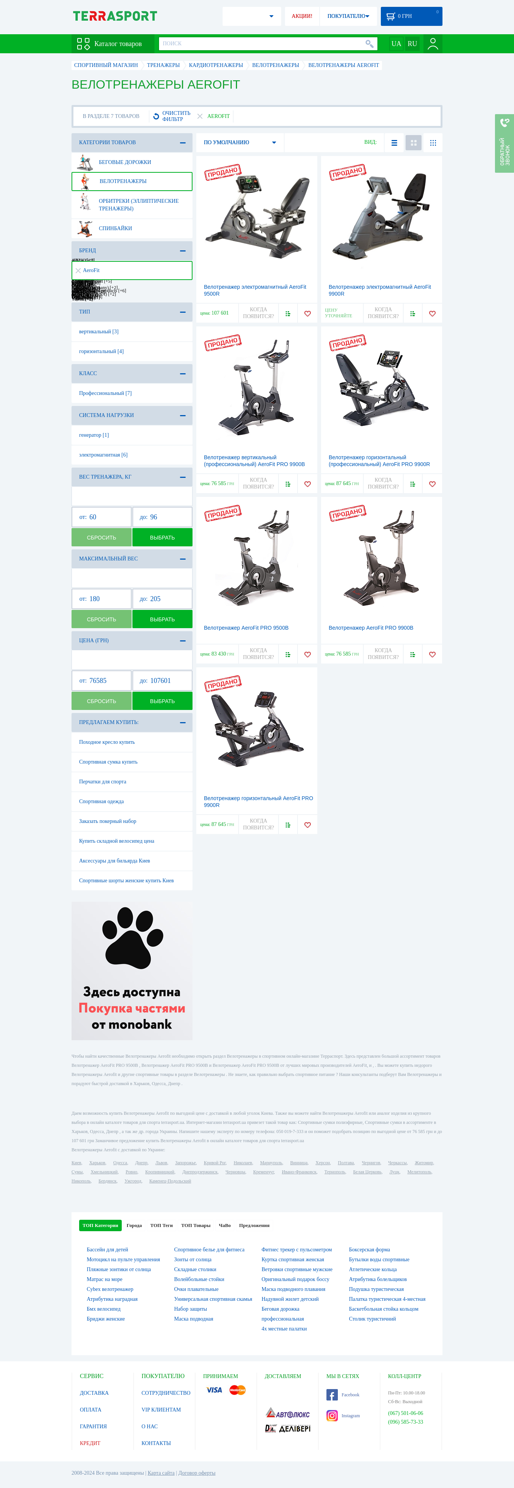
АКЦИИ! (302, 16)
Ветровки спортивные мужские (297, 1269)
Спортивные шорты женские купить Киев (126, 880)
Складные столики (195, 1269)
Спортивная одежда (101, 801)
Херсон (322, 1162)
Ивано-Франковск (299, 1171)
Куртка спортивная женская (293, 1259)
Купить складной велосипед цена (116, 841)
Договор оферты (197, 1473)
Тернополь (335, 1171)
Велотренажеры (111, 181)
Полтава (346, 1162)
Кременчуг (263, 1171)
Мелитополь (419, 1171)
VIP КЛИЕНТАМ (161, 1410)
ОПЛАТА (91, 1410)
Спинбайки (104, 228)
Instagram (343, 1415)
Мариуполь (271, 1162)
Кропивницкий (159, 1171)
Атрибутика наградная (112, 1299)
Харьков (97, 1162)
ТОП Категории (100, 1225)
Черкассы (397, 1162)
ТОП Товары (195, 1225)
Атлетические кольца (373, 1269)
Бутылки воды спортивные (379, 1259)
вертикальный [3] (99, 331)
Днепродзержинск (200, 1171)
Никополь (81, 1181)
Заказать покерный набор (107, 821)
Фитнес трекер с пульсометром (297, 1249)
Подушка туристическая (376, 1289)
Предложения (254, 1225)
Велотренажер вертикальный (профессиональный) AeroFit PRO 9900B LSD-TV (254, 464)
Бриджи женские (106, 1319)
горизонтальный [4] (101, 351)
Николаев (243, 1162)
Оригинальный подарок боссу (295, 1279)
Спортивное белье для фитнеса (209, 1249)
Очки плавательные (196, 1289)
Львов (161, 1162)
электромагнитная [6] (103, 455)
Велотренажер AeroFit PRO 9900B (371, 628)
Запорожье (185, 1162)
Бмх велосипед (104, 1309)
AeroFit (88, 270)
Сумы (77, 1171)
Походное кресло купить (107, 742)
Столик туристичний (372, 1319)
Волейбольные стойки (199, 1279)
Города (134, 1225)
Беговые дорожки (113, 162)
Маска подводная (193, 1319)
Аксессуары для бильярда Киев (114, 861)
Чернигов (371, 1162)
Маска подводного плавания (294, 1289)
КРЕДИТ (90, 1443)
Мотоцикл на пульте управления (123, 1259)
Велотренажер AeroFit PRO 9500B (246, 628)
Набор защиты (190, 1309)
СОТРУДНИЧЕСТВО (166, 1393)
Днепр (141, 1162)
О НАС (150, 1426)
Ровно (131, 1171)
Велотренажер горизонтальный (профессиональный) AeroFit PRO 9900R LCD (379, 464)
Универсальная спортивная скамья (213, 1299)
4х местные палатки (284, 1329)
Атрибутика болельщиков (378, 1279)
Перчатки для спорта (102, 782)
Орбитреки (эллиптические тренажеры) (127, 202)
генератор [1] (94, 435)
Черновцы (235, 1171)
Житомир (424, 1162)
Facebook (343, 1394)
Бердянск (107, 1181)
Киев (76, 1162)
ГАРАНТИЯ (93, 1426)
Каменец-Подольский (170, 1181)
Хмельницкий (104, 1171)
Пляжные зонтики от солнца (119, 1269)
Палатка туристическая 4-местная (387, 1299)
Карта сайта (161, 1473)
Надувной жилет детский (290, 1299)
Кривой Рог (215, 1162)
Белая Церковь (367, 1171)
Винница (298, 1162)
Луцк (394, 1171)
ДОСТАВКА (94, 1393)
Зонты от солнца (193, 1259)
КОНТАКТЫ (156, 1443)
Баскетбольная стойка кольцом (384, 1309)
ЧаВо (225, 1225)
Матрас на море (105, 1279)
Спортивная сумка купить (108, 762)
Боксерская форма (369, 1249)
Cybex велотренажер (110, 1289)
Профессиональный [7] (105, 393)
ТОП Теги (161, 1225)
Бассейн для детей (107, 1249)
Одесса (120, 1162)
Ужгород (132, 1181)
